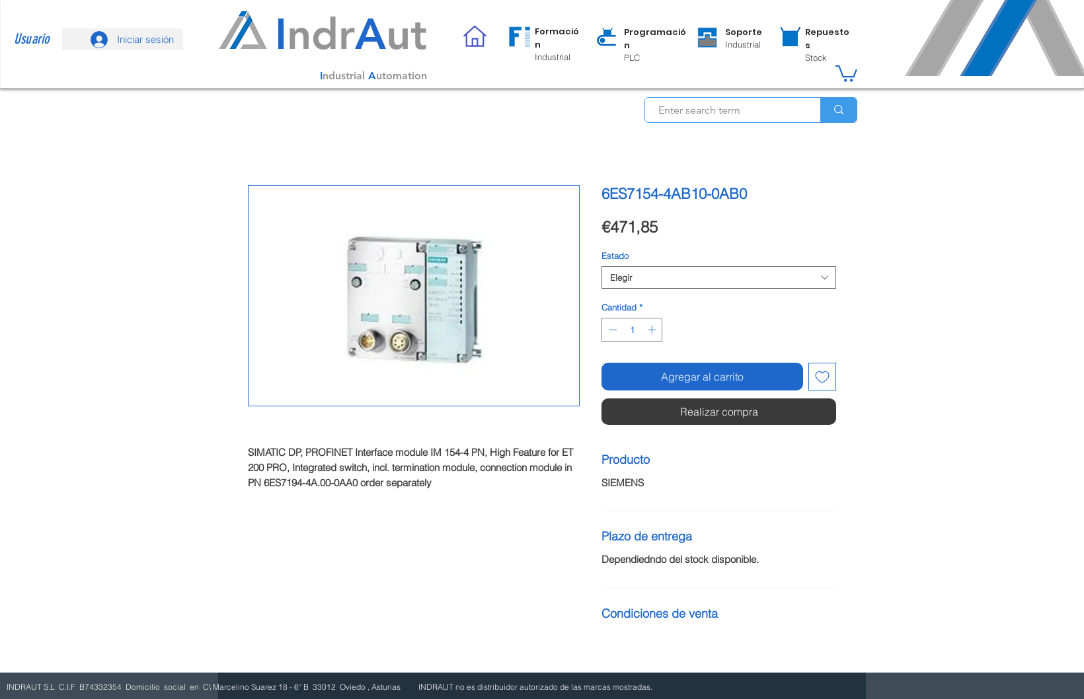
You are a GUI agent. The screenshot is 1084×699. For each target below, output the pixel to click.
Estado (615, 255)
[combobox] (718, 277)
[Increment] (653, 329)
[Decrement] (611, 329)
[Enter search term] (725, 110)
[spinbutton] (632, 329)
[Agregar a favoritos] (822, 376)
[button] (846, 72)
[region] (545, 43)
